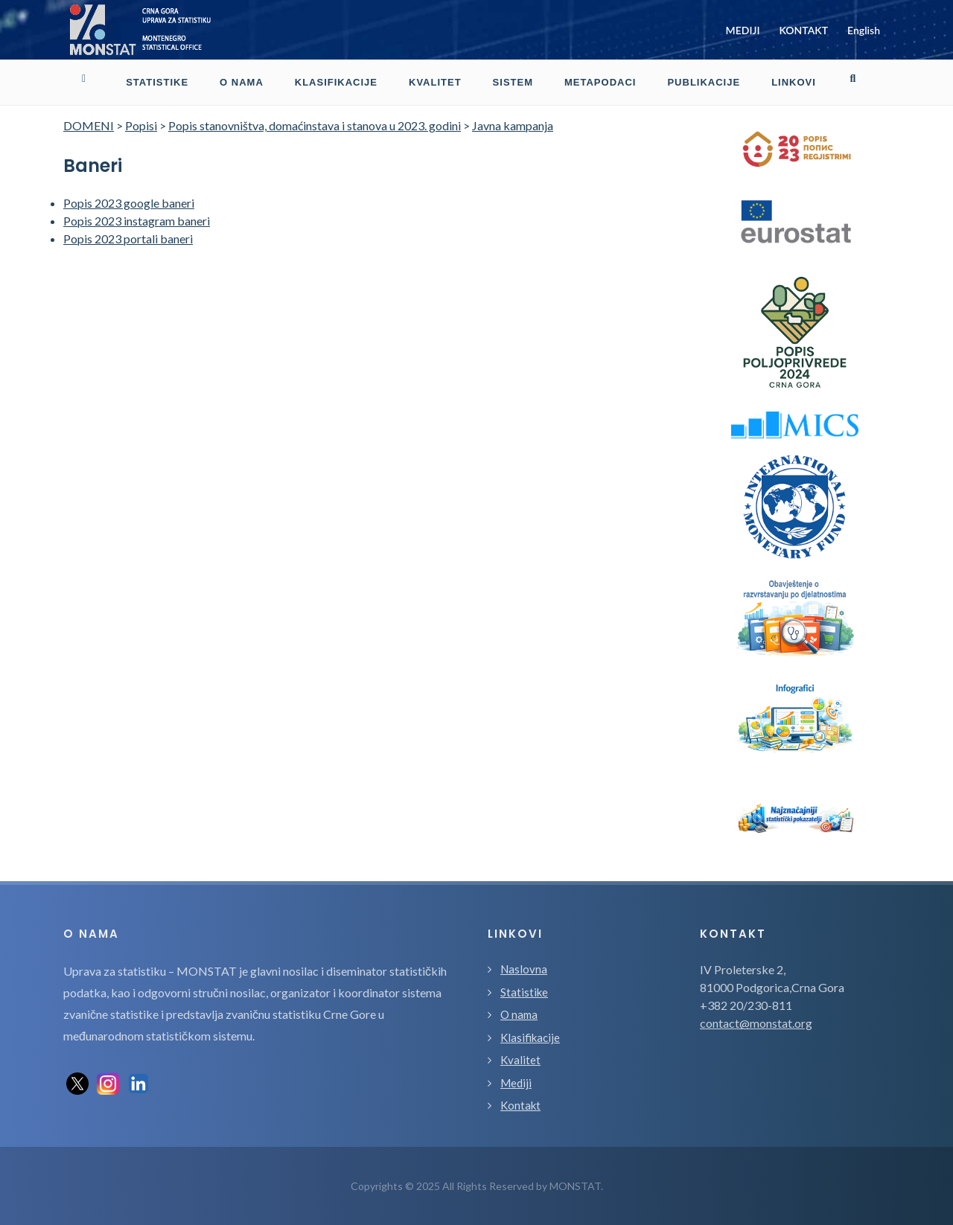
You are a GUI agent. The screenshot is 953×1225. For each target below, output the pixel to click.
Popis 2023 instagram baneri (136, 221)
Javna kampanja (512, 125)
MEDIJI (743, 30)
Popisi (141, 125)
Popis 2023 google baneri (128, 203)
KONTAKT (803, 30)
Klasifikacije (530, 1037)
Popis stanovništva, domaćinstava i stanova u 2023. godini (314, 125)
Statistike (524, 992)
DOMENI (88, 125)
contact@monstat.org (756, 1023)
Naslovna (523, 969)
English (863, 30)
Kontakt (520, 1105)
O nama (519, 1014)
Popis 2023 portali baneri (128, 238)
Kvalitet (520, 1059)
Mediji (516, 1083)
